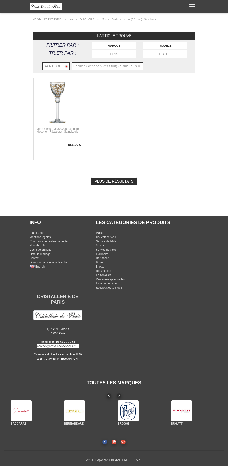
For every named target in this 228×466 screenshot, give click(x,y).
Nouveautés (103, 270)
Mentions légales (40, 237)
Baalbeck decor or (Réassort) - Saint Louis (134, 19)
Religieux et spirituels (109, 287)
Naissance (102, 258)
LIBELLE (165, 54)
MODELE (165, 45)
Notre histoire (38, 245)
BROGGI (123, 423)
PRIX (114, 54)
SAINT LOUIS (86, 19)
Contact (34, 258)
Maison (100, 233)
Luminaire (102, 254)
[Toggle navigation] (192, 7)
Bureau (100, 262)
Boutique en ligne (41, 249)
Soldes (100, 245)
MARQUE (114, 45)
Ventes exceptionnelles (110, 279)
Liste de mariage (40, 254)
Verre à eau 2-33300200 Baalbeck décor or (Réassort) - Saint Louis (57, 130)
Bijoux (100, 266)
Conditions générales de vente (49, 241)
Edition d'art (103, 275)
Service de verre (106, 249)
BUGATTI (177, 423)
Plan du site (37, 233)
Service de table (106, 241)
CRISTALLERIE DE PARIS (47, 19)
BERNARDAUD (74, 423)
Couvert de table (106, 237)
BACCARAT (18, 423)
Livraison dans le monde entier (49, 262)
